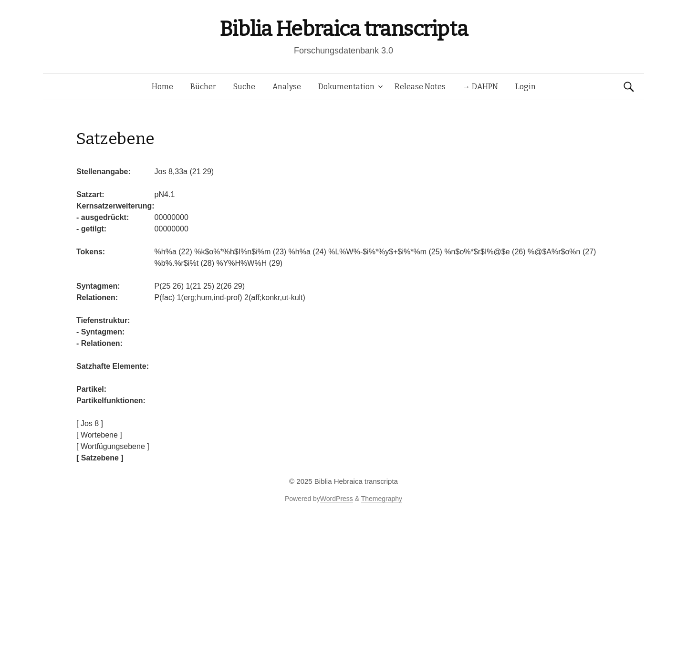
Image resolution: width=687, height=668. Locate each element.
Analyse (286, 86)
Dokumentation (346, 86)
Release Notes (420, 86)
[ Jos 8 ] (89, 423)
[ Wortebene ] (99, 435)
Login (525, 86)
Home (162, 86)
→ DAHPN (480, 86)
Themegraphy (381, 498)
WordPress (336, 498)
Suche (244, 86)
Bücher (203, 86)
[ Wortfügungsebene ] (112, 446)
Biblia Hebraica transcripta (343, 29)
